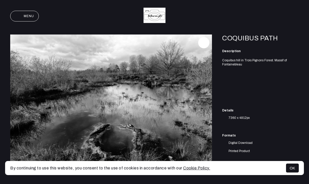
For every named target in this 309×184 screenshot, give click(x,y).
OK (292, 168)
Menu (24, 16)
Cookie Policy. (196, 168)
